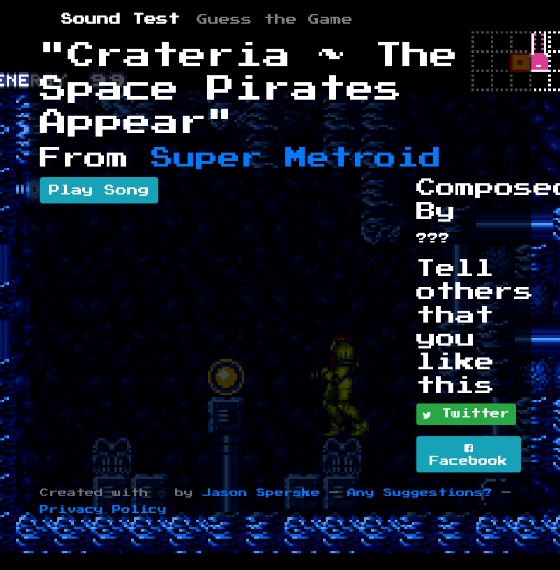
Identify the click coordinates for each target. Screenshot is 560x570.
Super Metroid (296, 158)
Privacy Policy (103, 509)
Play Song (99, 190)
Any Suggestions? (419, 493)
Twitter (466, 414)
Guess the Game (275, 19)
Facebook (469, 454)
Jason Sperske (261, 493)
